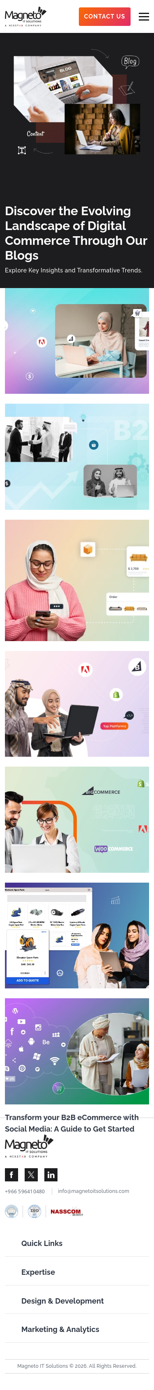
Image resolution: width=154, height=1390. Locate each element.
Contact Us (104, 16)
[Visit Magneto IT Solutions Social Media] (11, 1174)
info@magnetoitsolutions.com (93, 1191)
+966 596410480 (25, 1191)
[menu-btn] (144, 17)
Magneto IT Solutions (42, 1366)
